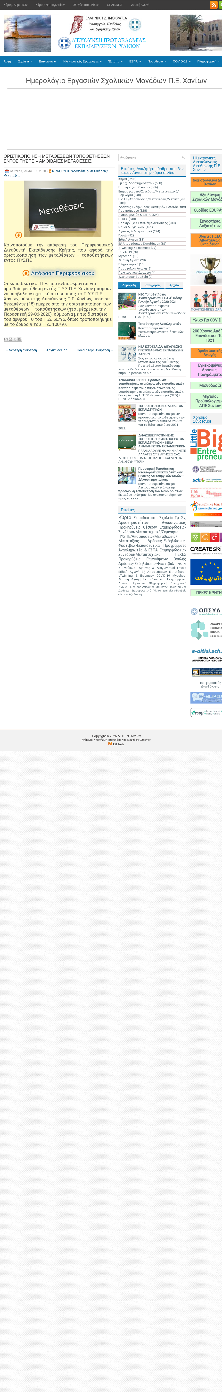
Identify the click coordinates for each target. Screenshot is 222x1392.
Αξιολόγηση (135, 594)
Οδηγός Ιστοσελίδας (86, 5)
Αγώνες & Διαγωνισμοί (135, 231)
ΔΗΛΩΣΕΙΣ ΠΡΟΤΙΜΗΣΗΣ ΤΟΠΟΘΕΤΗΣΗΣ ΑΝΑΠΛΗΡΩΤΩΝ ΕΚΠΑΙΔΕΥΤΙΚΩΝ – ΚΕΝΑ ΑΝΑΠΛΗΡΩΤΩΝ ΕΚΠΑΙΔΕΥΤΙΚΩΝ (161, 441)
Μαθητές (162, 587)
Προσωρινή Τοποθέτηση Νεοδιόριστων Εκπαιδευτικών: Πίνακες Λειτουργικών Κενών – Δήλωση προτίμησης (161, 474)
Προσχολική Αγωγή (132, 268)
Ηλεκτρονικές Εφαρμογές (84, 59)
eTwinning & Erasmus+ (134, 248)
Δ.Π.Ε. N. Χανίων (129, 736)
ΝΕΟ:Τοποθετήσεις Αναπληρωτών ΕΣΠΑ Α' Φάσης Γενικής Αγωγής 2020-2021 (160, 298)
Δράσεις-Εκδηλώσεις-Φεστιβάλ (146, 564)
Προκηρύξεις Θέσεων (134, 187)
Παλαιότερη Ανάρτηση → (95, 350)
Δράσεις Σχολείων (131, 583)
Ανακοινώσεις (174, 523)
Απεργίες (148, 587)
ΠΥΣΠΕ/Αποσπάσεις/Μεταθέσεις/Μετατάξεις (152, 199)
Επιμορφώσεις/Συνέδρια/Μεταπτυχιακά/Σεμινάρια (152, 529)
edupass (123, 594)
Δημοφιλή (129, 285)
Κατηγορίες (153, 285)
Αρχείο (174, 285)
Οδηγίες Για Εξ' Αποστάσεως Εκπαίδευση (210, 240)
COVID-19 (183, 59)
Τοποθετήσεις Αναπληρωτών (159, 324)
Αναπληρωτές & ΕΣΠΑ (134, 215)
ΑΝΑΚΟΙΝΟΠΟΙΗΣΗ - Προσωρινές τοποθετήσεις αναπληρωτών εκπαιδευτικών (151, 381)
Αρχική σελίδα (56, 350)
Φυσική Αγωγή (140, 5)
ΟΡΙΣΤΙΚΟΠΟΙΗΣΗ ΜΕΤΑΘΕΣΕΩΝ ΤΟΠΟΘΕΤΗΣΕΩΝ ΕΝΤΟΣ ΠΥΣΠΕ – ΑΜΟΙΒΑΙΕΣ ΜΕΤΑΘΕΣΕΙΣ (57, 159)
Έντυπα (117, 59)
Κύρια (56, 171)
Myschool (125, 256)
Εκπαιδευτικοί (145, 518)
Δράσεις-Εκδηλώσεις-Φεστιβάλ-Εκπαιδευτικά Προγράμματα (152, 543)
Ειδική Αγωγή (128, 239)
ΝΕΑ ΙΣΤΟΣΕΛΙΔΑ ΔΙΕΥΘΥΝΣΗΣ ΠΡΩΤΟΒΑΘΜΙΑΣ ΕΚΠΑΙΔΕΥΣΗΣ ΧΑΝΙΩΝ (160, 350)
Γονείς (123, 235)
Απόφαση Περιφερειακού (62, 273)
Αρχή (7, 61)
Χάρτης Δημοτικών (15, 5)
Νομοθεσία (158, 59)
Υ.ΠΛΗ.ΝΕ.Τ (115, 5)
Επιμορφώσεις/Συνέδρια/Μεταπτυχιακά (152, 552)
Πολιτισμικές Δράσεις (134, 272)
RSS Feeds (118, 744)
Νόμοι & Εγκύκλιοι (131, 227)
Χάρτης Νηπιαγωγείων (50, 5)
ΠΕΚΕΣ (123, 219)
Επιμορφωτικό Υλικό (146, 590)
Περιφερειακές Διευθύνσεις (210, 684)
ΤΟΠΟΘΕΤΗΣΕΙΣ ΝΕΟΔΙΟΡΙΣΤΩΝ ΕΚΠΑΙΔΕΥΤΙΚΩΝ (160, 407)
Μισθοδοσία (210, 385)
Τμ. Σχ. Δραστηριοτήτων (136, 183)
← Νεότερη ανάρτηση (21, 350)
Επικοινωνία (47, 61)
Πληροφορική (128, 264)
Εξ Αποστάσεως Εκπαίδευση (139, 243)
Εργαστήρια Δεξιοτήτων (210, 223)
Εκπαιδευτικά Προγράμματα (164, 579)
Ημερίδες (135, 587)
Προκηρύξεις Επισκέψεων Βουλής (143, 223)
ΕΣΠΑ (136, 59)
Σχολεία (26, 59)
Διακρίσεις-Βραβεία (133, 276)
